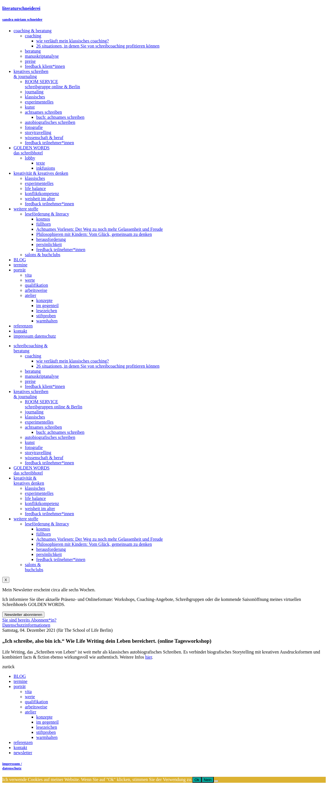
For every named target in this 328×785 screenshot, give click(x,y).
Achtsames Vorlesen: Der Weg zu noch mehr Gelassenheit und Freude (99, 539)
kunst (30, 442)
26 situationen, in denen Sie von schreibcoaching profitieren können (97, 366)
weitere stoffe (26, 518)
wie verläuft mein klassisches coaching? (72, 361)
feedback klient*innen (45, 386)
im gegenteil (47, 722)
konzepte (44, 717)
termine (20, 681)
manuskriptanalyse (42, 376)
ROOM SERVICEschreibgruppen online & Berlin (53, 404)
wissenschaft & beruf (44, 457)
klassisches (35, 417)
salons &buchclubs (34, 567)
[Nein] (216, 781)
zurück (8, 666)
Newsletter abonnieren (23, 615)
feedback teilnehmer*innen (49, 462)
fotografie (34, 447)
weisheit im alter (40, 508)
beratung (33, 371)
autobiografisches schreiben (50, 437)
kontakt (20, 747)
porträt (20, 686)
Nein (208, 780)
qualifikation (36, 701)
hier (148, 657)
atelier (30, 711)
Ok (197, 780)
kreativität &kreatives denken (29, 481)
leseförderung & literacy (47, 523)
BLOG (20, 676)
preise (30, 381)
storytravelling (38, 452)
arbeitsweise (36, 706)
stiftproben (46, 732)
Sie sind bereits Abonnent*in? (29, 620)
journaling (34, 411)
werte (30, 696)
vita (28, 691)
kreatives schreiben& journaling (31, 394)
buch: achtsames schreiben (60, 432)
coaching (33, 355)
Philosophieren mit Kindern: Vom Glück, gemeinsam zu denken (94, 544)
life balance (35, 498)
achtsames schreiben (43, 427)
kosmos (43, 529)
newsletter (23, 752)
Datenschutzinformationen (26, 625)
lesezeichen (46, 727)
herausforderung (51, 549)
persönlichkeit (49, 554)
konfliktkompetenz (42, 503)
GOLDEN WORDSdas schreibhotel (31, 470)
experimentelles (39, 422)
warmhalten (47, 737)
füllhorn (43, 534)
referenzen (23, 742)
